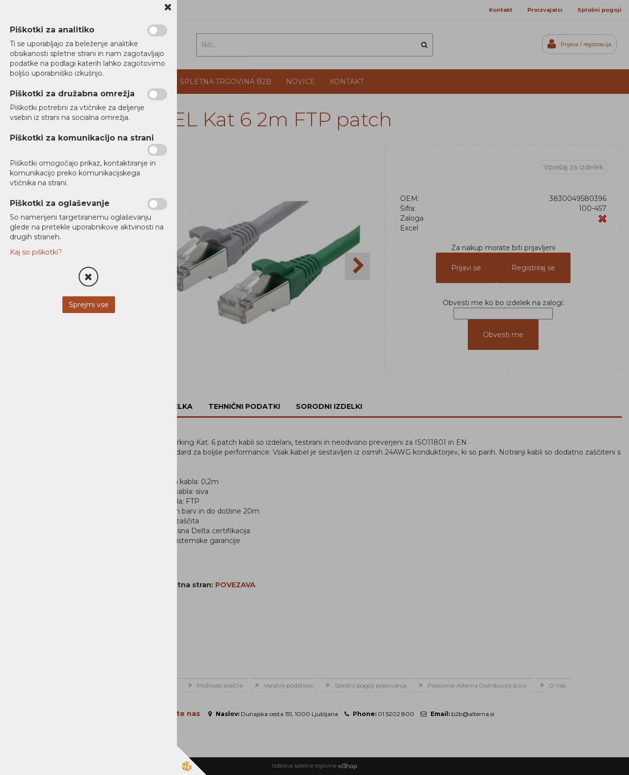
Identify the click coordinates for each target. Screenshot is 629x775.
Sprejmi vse (89, 304)
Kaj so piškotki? (36, 252)
